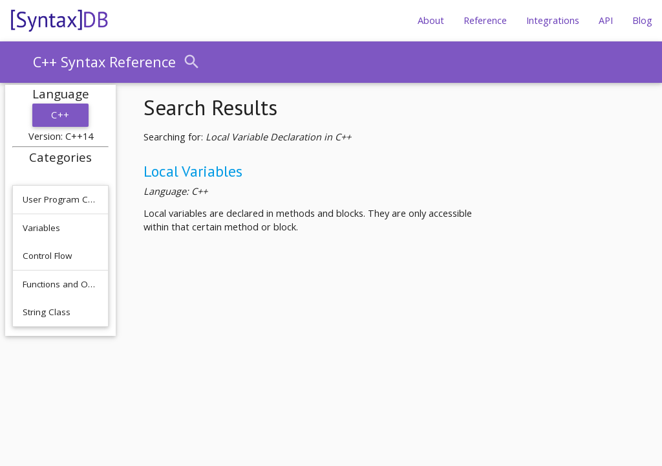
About (431, 20)
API (606, 20)
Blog (642, 20)
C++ (60, 115)
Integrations (552, 20)
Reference (485, 20)
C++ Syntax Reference (104, 61)
